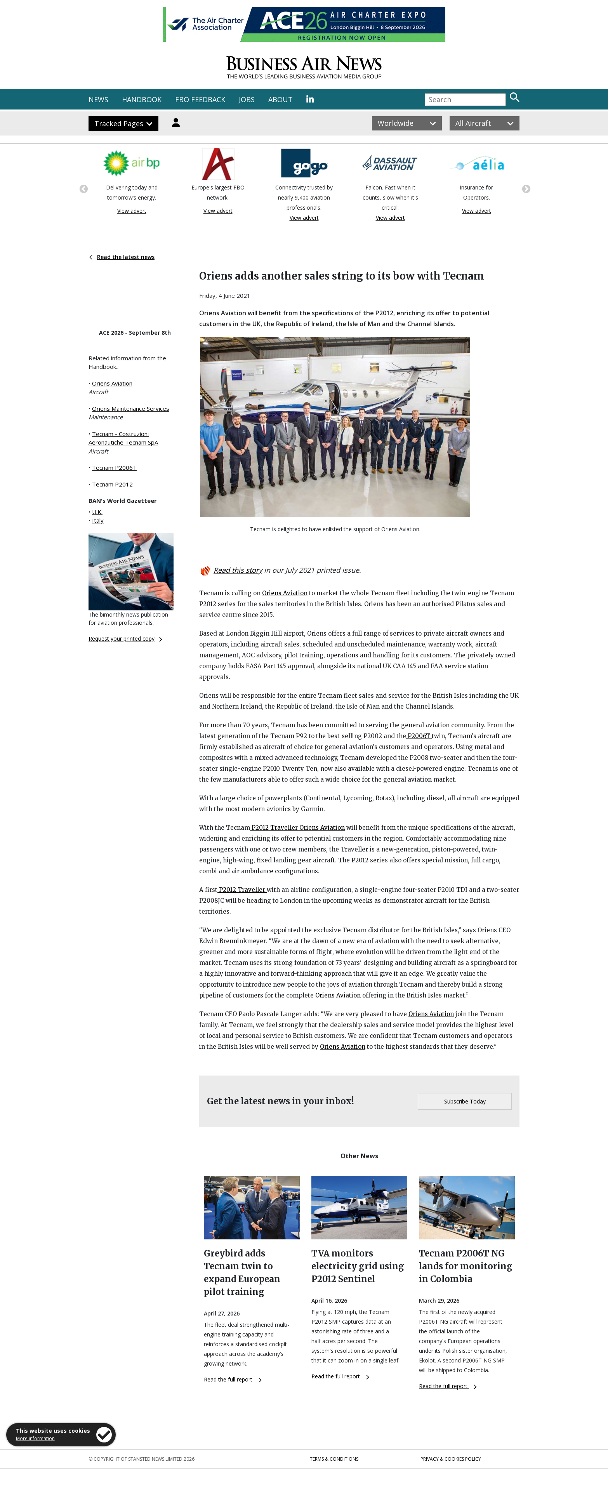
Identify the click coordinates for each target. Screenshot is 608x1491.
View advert (131, 210)
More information (35, 1438)
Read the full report (233, 1379)
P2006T (419, 736)
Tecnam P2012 (112, 484)
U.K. (97, 512)
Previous (83, 188)
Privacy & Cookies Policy (450, 1459)
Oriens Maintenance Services (130, 408)
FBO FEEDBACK (200, 99)
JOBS (247, 99)
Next (525, 188)
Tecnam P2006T (114, 467)
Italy (98, 520)
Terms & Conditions (334, 1459)
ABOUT (280, 99)
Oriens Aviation (112, 383)
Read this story (238, 570)
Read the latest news (122, 257)
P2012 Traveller (274, 827)
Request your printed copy (125, 638)
